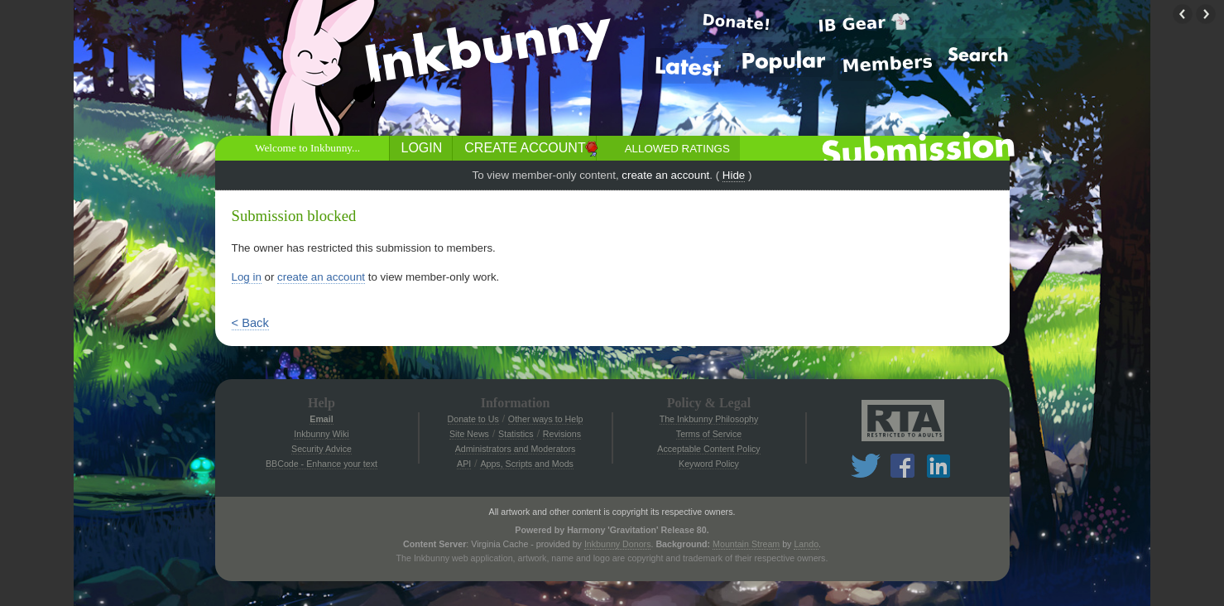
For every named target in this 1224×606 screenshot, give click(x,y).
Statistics (516, 434)
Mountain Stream (746, 544)
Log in (247, 277)
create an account (665, 175)
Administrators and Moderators (515, 449)
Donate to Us (473, 419)
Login (422, 148)
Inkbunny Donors (617, 544)
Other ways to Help (545, 419)
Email (321, 419)
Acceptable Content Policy (708, 449)
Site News (469, 434)
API (464, 464)
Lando (806, 544)
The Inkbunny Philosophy (709, 419)
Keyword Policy (709, 464)
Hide (733, 175)
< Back (250, 322)
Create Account (524, 148)
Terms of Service (709, 434)
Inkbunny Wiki (321, 434)
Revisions (562, 434)
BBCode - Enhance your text (321, 464)
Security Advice (321, 449)
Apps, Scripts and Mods (527, 464)
